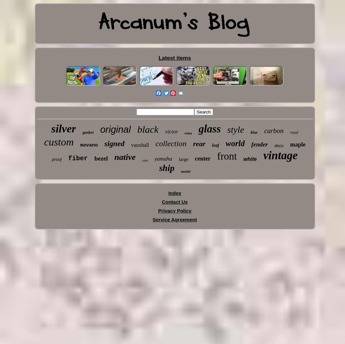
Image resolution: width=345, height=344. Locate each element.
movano (89, 145)
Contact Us (175, 202)
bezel (101, 158)
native (125, 157)
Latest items (175, 58)
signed (114, 144)
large (183, 159)
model (185, 171)
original (115, 129)
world (235, 143)
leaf (215, 145)
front (227, 156)
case (145, 160)
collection (171, 143)
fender (259, 144)
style (235, 130)
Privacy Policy (175, 211)
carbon (274, 131)
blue (253, 132)
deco (279, 145)
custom (59, 142)
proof (57, 159)
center (203, 158)
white (250, 159)
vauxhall (140, 145)
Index (174, 193)
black (148, 129)
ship (167, 168)
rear (199, 144)
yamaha (163, 159)
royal (294, 132)
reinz (188, 133)
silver (63, 129)
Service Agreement (175, 219)
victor (171, 132)
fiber (78, 158)
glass (209, 129)
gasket (88, 132)
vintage (280, 155)
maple (297, 144)
